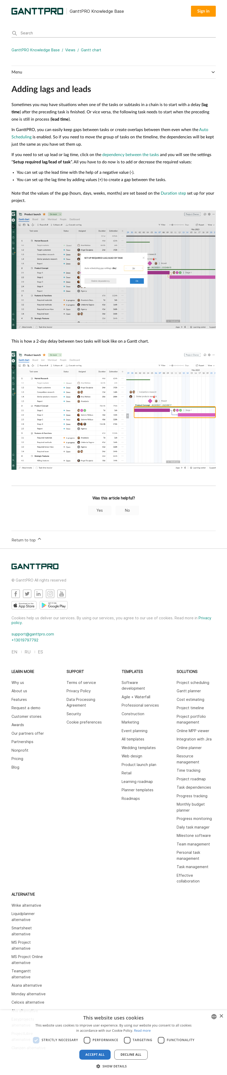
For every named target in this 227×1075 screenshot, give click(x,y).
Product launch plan (139, 764)
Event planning (134, 730)
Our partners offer (27, 733)
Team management (193, 844)
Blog (15, 767)
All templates (133, 739)
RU (28, 651)
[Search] (113, 34)
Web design (132, 756)
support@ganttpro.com (32, 634)
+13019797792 (24, 640)
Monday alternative (28, 994)
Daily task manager (193, 827)
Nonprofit (19, 750)
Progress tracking (192, 796)
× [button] (221, 1016)
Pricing (17, 758)
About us (19, 691)
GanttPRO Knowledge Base (35, 50)
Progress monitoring (194, 818)
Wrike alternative (26, 905)
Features (19, 699)
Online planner (189, 747)
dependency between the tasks (130, 155)
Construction (133, 714)
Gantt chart (91, 50)
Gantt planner (189, 691)
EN (14, 651)
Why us (17, 682)
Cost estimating (190, 699)
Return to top (26, 539)
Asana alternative (26, 985)
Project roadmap (191, 779)
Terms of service (81, 682)
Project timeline (190, 708)
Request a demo (25, 708)
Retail (127, 773)
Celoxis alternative (27, 1002)
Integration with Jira (194, 739)
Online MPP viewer (193, 730)
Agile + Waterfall (136, 697)
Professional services (140, 705)
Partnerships (22, 741)
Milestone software (194, 835)
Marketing (130, 722)
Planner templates (137, 790)
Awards (17, 724)
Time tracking (188, 770)
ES (40, 651)
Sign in (203, 11)
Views (70, 50)
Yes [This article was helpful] (100, 510)
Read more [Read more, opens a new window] (142, 1030)
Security (74, 714)
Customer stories (26, 716)
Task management (192, 866)
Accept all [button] (95, 1054)
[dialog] (113, 1042)
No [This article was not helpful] (127, 510)
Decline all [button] (131, 1054)
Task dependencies (194, 787)
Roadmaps (131, 798)
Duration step (173, 193)
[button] (113, 1066)
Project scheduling (193, 682)
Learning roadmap (137, 781)
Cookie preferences (84, 722)
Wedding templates (139, 747)
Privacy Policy (79, 691)
